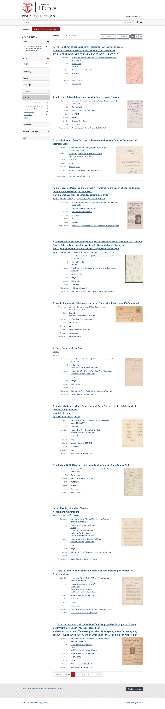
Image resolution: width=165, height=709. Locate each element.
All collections (137, 16)
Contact (59, 688)
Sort (108, 36)
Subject (26, 98)
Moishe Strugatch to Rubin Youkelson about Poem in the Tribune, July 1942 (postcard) (97, 303)
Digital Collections (38, 16)
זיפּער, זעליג (75, 285)
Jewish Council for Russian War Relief (83, 559)
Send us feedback (135, 689)
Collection (27, 41)
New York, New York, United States (84, 70)
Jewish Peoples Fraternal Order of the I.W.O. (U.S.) (89, 128)
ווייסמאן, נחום (75, 447)
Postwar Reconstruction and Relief (82, 536)
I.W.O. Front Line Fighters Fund (81, 664)
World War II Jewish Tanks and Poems (82, 316)
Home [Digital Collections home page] (24, 688)
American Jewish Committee (33, 103)
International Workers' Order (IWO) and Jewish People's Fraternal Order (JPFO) (33, 49)
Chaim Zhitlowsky (77, 262)
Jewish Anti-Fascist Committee (81, 533)
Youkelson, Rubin (75, 337)
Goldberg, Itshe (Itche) (79, 121)
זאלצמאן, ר (74, 556)
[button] (46, 29)
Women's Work (77, 107)
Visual (73, 647)
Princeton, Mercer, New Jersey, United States (85, 539)
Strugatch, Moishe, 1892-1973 (79, 330)
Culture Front (76, 64)
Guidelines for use (37, 688)
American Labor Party (30, 109)
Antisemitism (28, 115)
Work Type (27, 85)
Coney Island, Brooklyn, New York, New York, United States (91, 371)
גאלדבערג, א (76, 124)
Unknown (75, 222)
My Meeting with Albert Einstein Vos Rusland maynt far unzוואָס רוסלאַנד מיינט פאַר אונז (70, 512)
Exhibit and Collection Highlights (81, 530)
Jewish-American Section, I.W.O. (80, 176)
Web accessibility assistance (134, 703)
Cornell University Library (34, 703)
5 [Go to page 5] (88, 674)
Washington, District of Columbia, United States (85, 154)
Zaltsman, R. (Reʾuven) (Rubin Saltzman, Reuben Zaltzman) (91, 391)
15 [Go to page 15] (101, 674)
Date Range (27, 72)
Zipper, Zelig (75, 281)
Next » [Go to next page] (67, 674)
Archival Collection (30, 131)
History (128, 16)
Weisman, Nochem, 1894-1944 (81, 443)
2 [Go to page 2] (76, 674)
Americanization (29, 112)
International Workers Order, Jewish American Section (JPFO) (92, 292)
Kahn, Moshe (75, 384)
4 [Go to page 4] (84, 674)
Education (75, 66)
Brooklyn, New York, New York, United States (86, 430)
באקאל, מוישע (76, 84)
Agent (25, 78)
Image (26, 64)
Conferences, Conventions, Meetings (84, 208)
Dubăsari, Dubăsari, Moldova (82, 212)
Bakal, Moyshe (77, 80)
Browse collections (50, 688)
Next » (74, 36)
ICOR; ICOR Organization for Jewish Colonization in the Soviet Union (95, 226)
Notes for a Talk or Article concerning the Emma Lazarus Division (87, 97)
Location (26, 91)
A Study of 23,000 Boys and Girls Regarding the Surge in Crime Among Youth (92, 465)
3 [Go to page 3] (80, 674)
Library (47, 7)
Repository (27, 125)
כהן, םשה (74, 388)
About (29, 688)
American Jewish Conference (33, 106)
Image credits (26, 692)
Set (24, 138)
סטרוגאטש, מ (73, 333)
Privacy (45, 703)
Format (26, 58)
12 (123, 36)
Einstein (73, 528)
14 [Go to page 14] (96, 674)
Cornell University (27, 7)
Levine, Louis (75, 606)
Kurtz (72, 450)
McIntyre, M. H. (74, 167)
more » (26, 118)
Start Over (26, 29)
